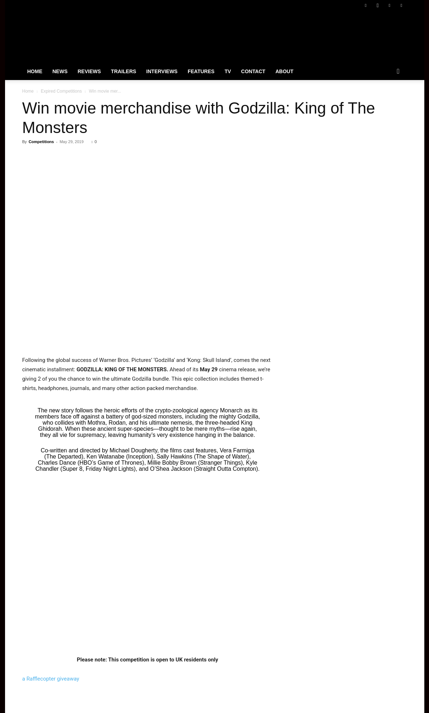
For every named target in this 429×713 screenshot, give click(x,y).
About (285, 71)
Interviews (162, 71)
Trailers (123, 71)
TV (227, 71)
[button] (398, 72)
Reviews (89, 71)
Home (35, 71)
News (60, 71)
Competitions (41, 142)
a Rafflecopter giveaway (50, 679)
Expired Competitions (61, 91)
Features (201, 71)
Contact (253, 71)
